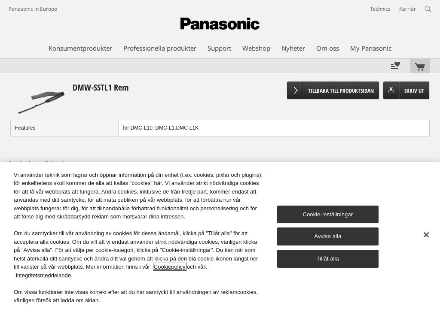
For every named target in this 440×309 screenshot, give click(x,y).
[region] (220, 235)
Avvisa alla (327, 236)
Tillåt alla (328, 258)
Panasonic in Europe (33, 8)
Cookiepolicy (170, 267)
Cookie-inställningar (327, 214)
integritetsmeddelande (43, 275)
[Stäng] (426, 234)
